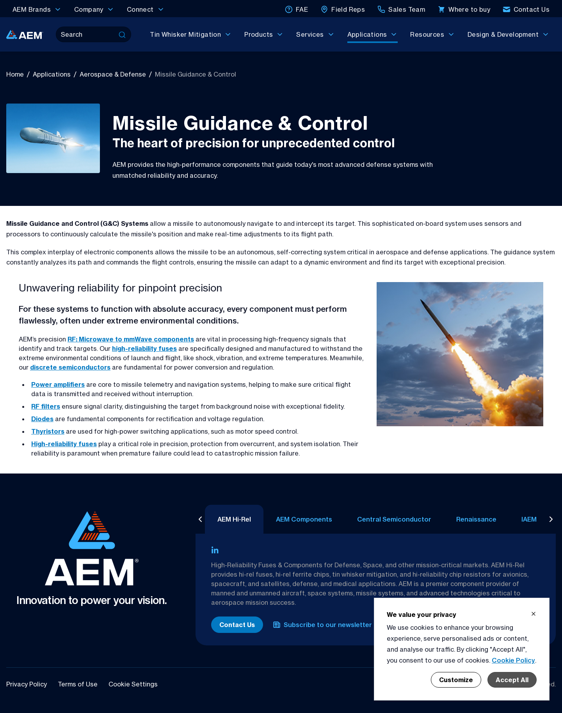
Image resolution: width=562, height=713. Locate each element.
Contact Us (237, 625)
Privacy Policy (27, 684)
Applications (52, 74)
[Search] (86, 34)
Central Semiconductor (385, 519)
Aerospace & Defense (113, 74)
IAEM (519, 519)
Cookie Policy (513, 660)
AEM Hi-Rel (225, 519)
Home (15, 74)
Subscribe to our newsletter (322, 625)
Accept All (512, 680)
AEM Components (295, 519)
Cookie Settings (133, 684)
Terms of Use (78, 684)
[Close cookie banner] (533, 614)
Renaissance (467, 519)
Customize (456, 680)
